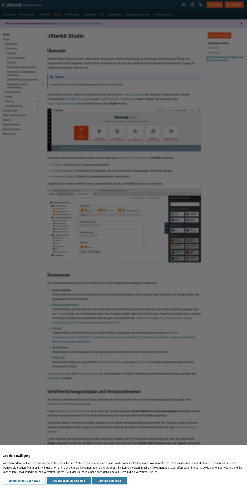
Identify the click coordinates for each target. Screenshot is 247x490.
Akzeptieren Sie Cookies (68, 480)
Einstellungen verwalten (24, 480)
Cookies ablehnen (109, 480)
